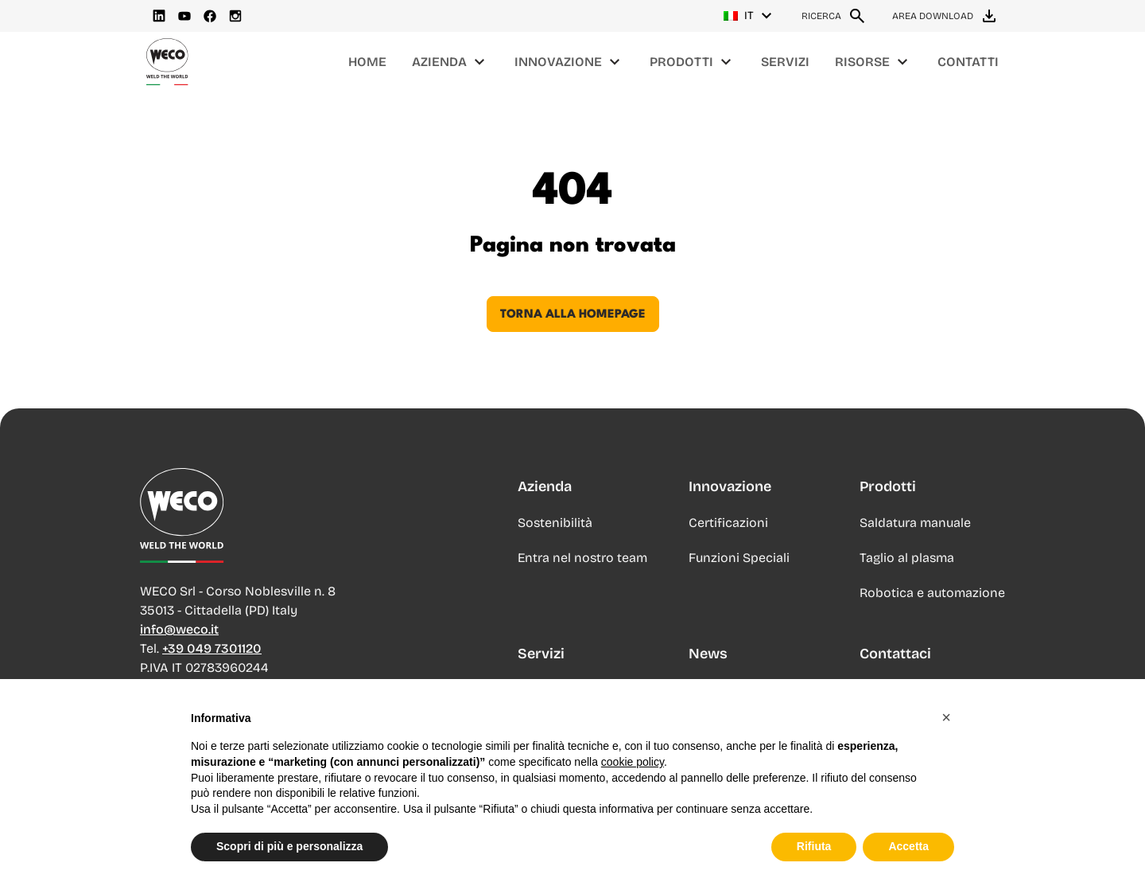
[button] (946, 750)
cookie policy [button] (632, 794)
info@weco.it (179, 629)
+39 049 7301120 (212, 648)
